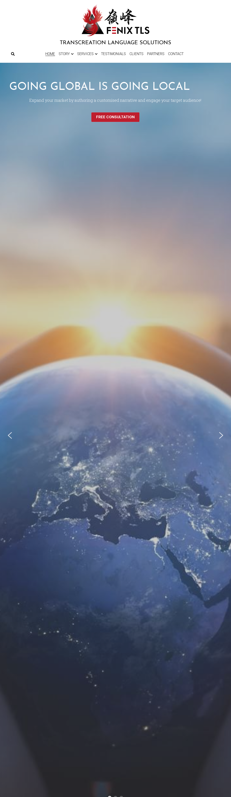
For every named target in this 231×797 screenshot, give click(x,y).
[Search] (13, 54)
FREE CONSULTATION (115, 117)
